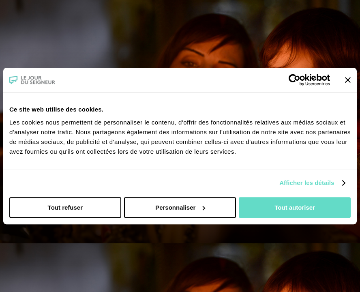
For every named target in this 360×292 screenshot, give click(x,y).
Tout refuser (65, 207)
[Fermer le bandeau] (348, 80)
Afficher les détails (306, 182)
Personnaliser (180, 207)
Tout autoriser (294, 207)
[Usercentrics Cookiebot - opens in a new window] (294, 80)
